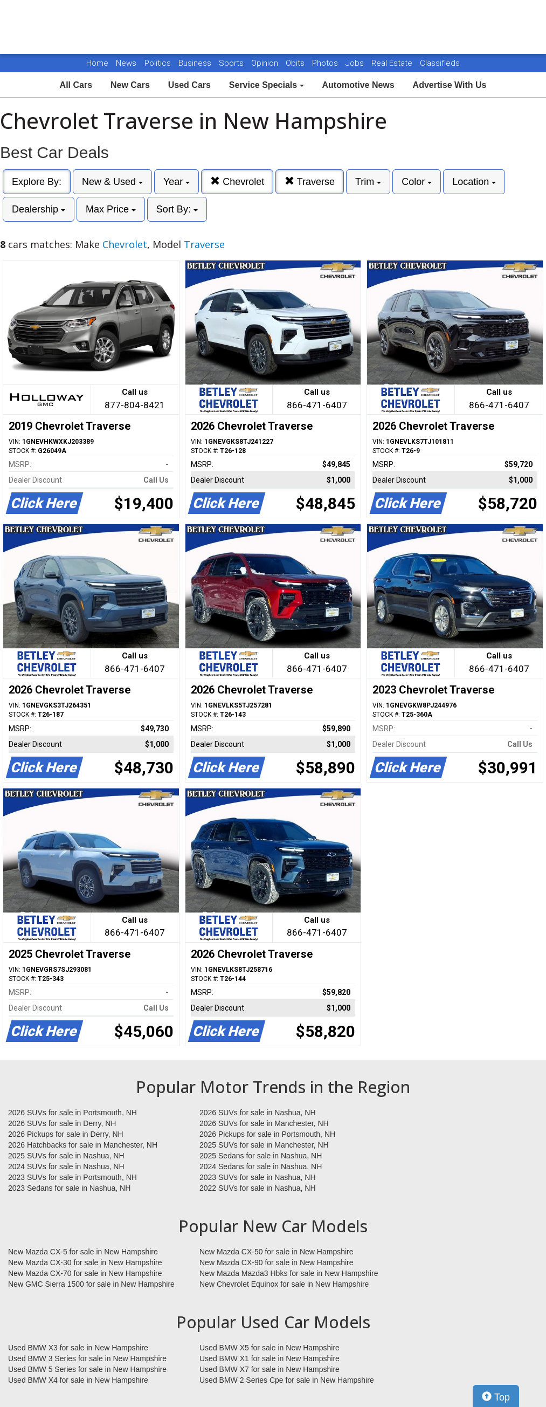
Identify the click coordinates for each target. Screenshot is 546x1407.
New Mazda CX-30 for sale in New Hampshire (85, 1262)
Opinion (265, 63)
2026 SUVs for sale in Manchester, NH (264, 1123)
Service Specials (266, 85)
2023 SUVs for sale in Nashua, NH (257, 1177)
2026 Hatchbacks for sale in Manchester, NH (82, 1145)
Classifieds (440, 63)
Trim (368, 181)
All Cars (76, 85)
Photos (326, 63)
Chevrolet (237, 181)
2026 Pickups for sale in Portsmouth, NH (267, 1134)
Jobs (355, 63)
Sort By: (177, 209)
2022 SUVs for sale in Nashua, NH (257, 1188)
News (126, 63)
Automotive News (358, 85)
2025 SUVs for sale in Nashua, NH (66, 1155)
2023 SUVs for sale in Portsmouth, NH (72, 1177)
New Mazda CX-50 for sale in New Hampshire (276, 1251)
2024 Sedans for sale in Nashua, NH (260, 1166)
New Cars (130, 85)
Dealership (38, 209)
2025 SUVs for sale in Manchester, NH (264, 1145)
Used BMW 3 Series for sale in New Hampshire (87, 1358)
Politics (157, 63)
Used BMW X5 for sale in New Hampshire (269, 1347)
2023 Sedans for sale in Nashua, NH (69, 1188)
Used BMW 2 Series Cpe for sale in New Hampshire (286, 1380)
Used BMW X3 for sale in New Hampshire (78, 1347)
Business (195, 63)
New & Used (112, 181)
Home (97, 63)
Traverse (310, 181)
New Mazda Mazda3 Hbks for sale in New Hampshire (288, 1273)
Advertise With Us (450, 85)
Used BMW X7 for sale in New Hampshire (269, 1369)
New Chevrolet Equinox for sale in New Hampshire (284, 1284)
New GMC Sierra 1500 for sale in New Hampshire (91, 1284)
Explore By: (36, 181)
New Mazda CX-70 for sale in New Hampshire (85, 1273)
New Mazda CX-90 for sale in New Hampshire (276, 1262)
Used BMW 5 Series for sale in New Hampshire (87, 1369)
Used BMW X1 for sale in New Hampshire (269, 1358)
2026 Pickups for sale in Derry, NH (65, 1134)
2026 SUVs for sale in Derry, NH (62, 1123)
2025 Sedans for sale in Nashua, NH (260, 1155)
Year (176, 181)
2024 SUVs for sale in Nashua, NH (66, 1166)
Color (417, 181)
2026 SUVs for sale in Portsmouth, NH (72, 1112)
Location (474, 181)
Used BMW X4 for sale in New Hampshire (78, 1380)
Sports (232, 63)
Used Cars (189, 85)
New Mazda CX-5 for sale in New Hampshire (83, 1251)
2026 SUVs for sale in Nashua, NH (257, 1112)
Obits (296, 63)
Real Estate (392, 63)
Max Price (111, 209)
